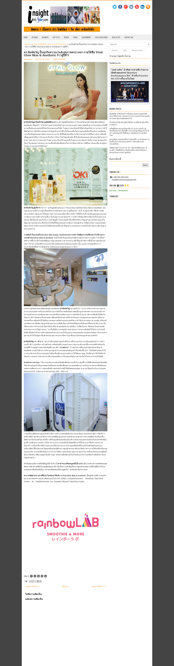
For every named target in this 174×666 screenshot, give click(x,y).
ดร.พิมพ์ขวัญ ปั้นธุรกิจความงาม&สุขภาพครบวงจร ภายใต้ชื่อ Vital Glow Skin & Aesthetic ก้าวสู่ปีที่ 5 (63, 54)
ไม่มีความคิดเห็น (59, 59)
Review (66, 37)
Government (86, 37)
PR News (35, 37)
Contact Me (128, 37)
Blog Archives (137, 50)
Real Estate (116, 37)
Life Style (56, 37)
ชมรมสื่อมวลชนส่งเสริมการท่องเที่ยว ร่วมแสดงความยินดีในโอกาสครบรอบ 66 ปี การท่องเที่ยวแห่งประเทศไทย (129, 141)
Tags (125, 50)
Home (26, 37)
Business (45, 37)
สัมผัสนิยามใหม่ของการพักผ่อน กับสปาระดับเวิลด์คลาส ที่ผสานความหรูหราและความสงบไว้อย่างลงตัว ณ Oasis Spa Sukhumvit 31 (129, 116)
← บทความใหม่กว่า (31, 586)
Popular (115, 50)
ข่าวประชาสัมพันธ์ (39, 44)
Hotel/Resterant (101, 37)
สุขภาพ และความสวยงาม (57, 44)
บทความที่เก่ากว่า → (99, 586)
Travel (75, 37)
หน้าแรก (65, 586)
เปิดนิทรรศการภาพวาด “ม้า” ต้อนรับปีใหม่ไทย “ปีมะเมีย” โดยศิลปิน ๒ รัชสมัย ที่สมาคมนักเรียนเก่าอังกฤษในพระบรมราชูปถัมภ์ (128, 150)
